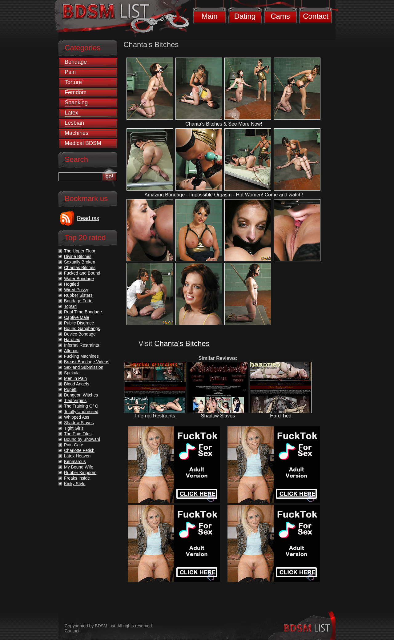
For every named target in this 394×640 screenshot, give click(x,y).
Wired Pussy (76, 289)
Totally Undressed (81, 411)
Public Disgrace (79, 322)
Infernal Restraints (155, 415)
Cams (280, 16)
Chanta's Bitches (181, 343)
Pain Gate (73, 444)
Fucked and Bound (82, 273)
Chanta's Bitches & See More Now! (223, 124)
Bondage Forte (78, 300)
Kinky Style (74, 483)
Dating (244, 16)
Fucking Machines (81, 356)
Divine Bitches (77, 256)
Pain (70, 72)
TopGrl (70, 306)
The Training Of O (81, 406)
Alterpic (71, 350)
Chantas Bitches (79, 267)
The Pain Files (77, 433)
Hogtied (71, 284)
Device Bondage (80, 334)
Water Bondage (79, 278)
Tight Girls (73, 428)
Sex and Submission (83, 367)
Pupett (70, 389)
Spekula (72, 372)
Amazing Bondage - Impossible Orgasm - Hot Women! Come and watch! (224, 194)
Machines (76, 133)
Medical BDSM (83, 143)
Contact (315, 16)
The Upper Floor (79, 250)
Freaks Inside (77, 478)
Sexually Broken (79, 262)
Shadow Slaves (218, 415)
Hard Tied (280, 415)
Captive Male (76, 317)
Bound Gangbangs (82, 328)
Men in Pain (75, 378)
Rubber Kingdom (80, 472)
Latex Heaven (77, 455)
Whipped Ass (76, 417)
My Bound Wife (78, 467)
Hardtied (72, 339)
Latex (71, 113)
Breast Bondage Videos (86, 361)
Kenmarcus (75, 461)
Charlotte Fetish (79, 450)
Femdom (75, 92)
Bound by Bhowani (82, 439)
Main (209, 16)
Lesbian (74, 123)
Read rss (88, 218)
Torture (73, 82)
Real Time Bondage (83, 311)
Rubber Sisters (78, 295)
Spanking (76, 102)
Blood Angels (76, 383)
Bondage (76, 62)
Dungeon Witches (81, 394)
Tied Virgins (75, 400)
